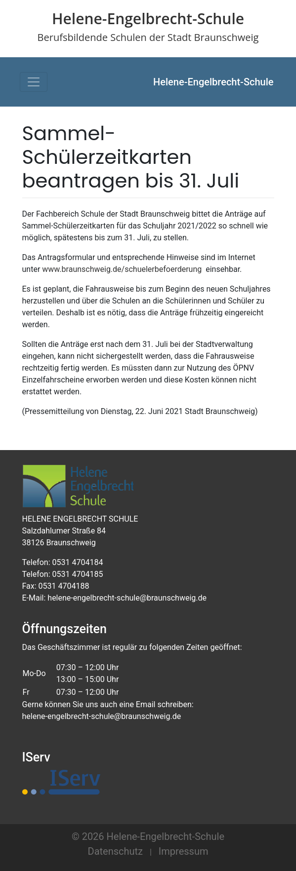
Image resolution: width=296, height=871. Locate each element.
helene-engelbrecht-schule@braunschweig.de (101, 716)
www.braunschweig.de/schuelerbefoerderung (122, 269)
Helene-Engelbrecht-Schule (213, 82)
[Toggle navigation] (33, 82)
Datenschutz (115, 851)
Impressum (184, 851)
